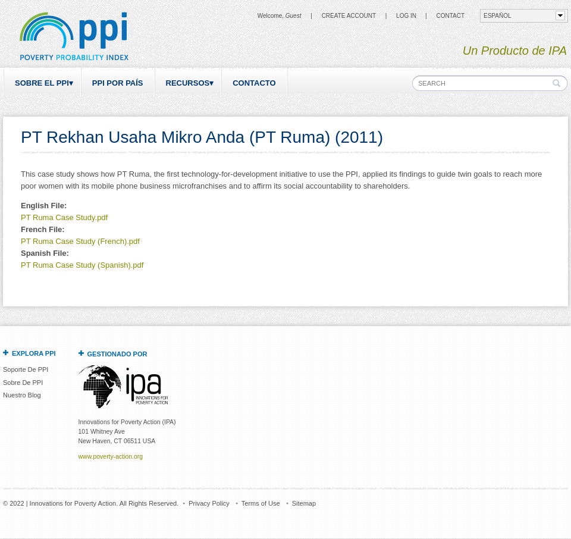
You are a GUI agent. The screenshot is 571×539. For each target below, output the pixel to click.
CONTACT (450, 15)
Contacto (254, 83)
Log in (406, 15)
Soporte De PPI (25, 369)
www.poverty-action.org (111, 456)
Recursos (188, 83)
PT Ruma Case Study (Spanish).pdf (82, 265)
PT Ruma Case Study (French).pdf (80, 241)
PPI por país (117, 83)
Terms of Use (260, 503)
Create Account (349, 15)
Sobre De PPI (23, 382)
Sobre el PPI (42, 83)
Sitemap (304, 503)
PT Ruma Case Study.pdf (64, 217)
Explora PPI (34, 353)
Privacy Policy (209, 503)
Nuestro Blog (22, 395)
